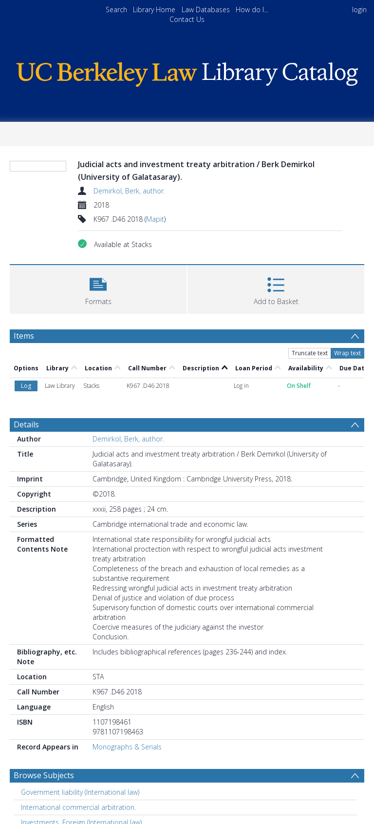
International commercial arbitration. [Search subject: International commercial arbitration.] (78, 807)
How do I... (252, 9)
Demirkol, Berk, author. (129, 190)
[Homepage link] (186, 71)
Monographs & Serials (127, 746)
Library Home (154, 9)
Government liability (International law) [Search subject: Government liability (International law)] (80, 792)
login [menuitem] (359, 9)
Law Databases (206, 9)
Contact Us (187, 19)
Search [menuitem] (116, 9)
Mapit (155, 219)
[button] (98, 288)
